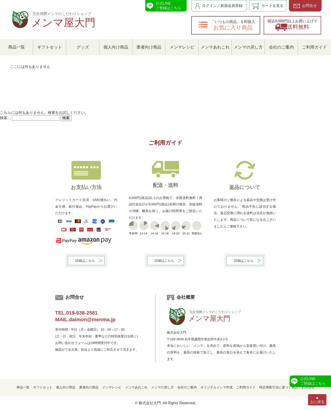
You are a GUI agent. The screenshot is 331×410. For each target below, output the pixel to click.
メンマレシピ (182, 47)
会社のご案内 (281, 47)
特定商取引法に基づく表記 (278, 387)
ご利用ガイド (314, 47)
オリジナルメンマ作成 (216, 387)
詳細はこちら (85, 260)
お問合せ (305, 6)
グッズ (83, 47)
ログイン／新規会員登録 (219, 6)
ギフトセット (49, 47)
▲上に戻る (317, 400)
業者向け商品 (149, 47)
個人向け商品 (115, 47)
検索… (5, 118)
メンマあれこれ (215, 47)
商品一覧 (16, 47)
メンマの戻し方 (248, 47)
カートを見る (267, 6)
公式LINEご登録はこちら (163, 5)
